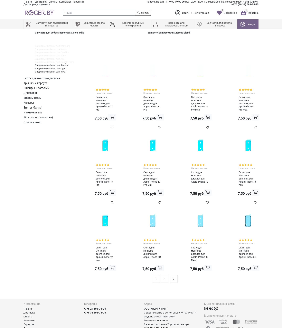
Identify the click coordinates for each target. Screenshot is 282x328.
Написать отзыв (97, 91)
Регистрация (201, 13)
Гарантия (78, 1)
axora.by (253, 324)
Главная (28, 1)
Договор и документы (37, 4)
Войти (185, 13)
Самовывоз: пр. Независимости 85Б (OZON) (232, 1)
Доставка (41, 1)
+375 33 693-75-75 (95, 286)
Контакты (65, 1)
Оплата (53, 1)
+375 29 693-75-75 (95, 282)
